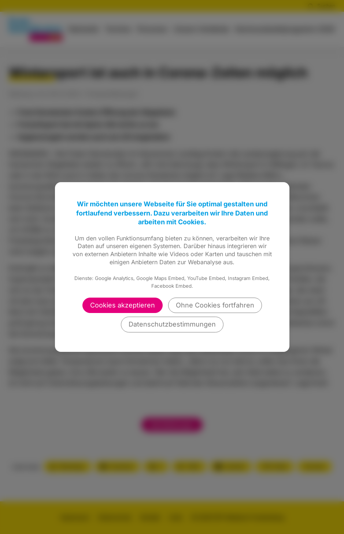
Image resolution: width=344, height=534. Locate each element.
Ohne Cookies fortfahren (215, 305)
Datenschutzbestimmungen (172, 324)
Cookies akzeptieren (122, 305)
